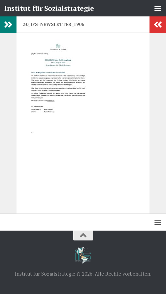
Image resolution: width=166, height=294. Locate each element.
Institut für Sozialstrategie (49, 8)
